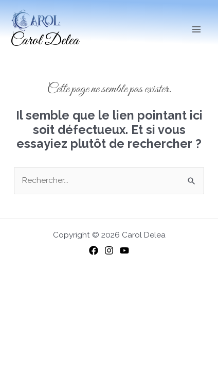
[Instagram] (109, 250)
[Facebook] (93, 250)
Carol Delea (44, 40)
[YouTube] (124, 250)
